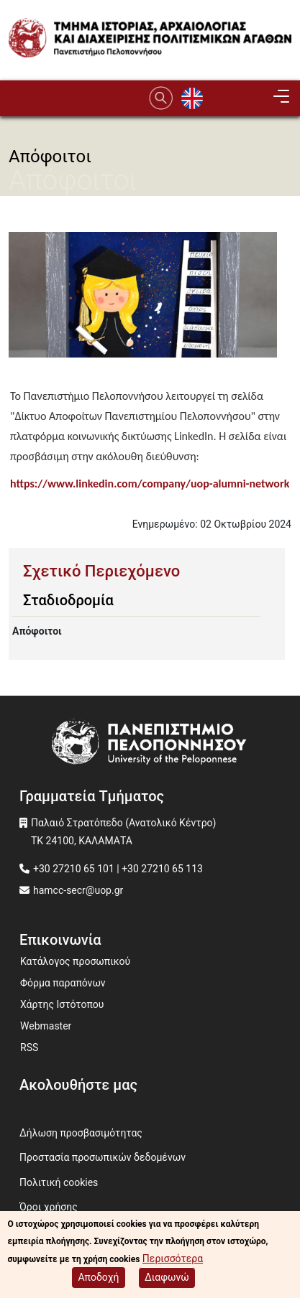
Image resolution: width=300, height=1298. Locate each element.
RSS (29, 1047)
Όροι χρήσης (48, 1207)
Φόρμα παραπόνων (63, 983)
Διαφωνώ (167, 1279)
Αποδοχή (98, 1279)
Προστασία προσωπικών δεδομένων (102, 1157)
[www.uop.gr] (150, 744)
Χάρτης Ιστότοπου (62, 1004)
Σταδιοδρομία (68, 600)
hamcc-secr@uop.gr (78, 890)
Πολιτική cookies (58, 1182)
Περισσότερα (172, 1260)
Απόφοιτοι (37, 631)
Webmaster (45, 1026)
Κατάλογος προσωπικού (75, 961)
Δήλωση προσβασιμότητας (80, 1133)
